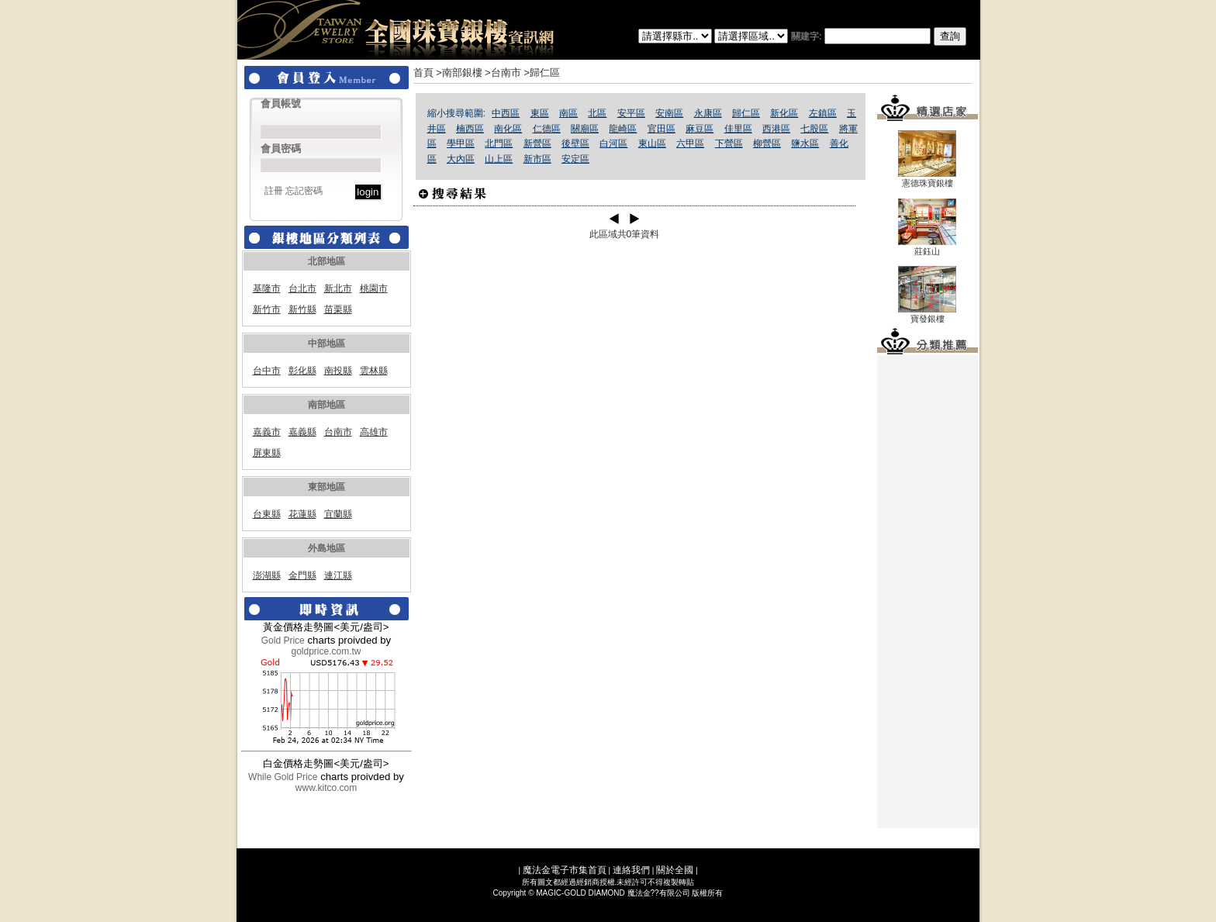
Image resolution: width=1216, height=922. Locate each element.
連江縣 (338, 575)
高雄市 (374, 431)
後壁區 (575, 143)
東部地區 (326, 487)
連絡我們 (631, 870)
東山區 (652, 143)
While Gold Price (282, 777)
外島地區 (326, 548)
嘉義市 (267, 431)
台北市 (302, 288)
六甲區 (690, 143)
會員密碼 (281, 148)
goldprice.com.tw (326, 651)
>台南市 (503, 72)
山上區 (499, 159)
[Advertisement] (927, 591)
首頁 (423, 72)
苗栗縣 (338, 309)
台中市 (267, 370)
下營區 (729, 143)
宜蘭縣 (338, 514)
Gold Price (283, 640)
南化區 (508, 128)
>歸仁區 (541, 72)
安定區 (575, 159)
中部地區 (326, 343)
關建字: (878, 36)
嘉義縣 (302, 431)
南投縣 (338, 370)
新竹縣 (302, 309)
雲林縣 (374, 370)
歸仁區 (746, 113)
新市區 (537, 159)
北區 (597, 113)
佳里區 (738, 128)
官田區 (661, 128)
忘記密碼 (304, 190)
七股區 (814, 128)
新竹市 (267, 309)
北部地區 (326, 261)
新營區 (537, 143)
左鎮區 (823, 113)
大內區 (461, 159)
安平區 (631, 113)
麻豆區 (699, 128)
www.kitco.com (326, 787)
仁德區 (547, 128)
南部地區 (326, 404)
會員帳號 (281, 103)
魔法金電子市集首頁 (564, 870)
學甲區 (461, 143)
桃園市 (374, 288)
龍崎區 (623, 128)
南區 (568, 113)
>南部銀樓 (459, 72)
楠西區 (470, 128)
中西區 (506, 113)
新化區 (784, 113)
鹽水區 (805, 143)
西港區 (776, 128)
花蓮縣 (302, 514)
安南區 (669, 113)
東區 (539, 113)
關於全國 (674, 870)
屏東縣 (267, 452)
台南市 (338, 431)
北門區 (499, 143)
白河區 (613, 143)
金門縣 (302, 575)
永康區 (708, 113)
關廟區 (585, 128)
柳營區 (767, 143)
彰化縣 (302, 370)
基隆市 (267, 288)
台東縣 (267, 514)
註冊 (273, 190)
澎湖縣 (267, 575)
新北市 (338, 288)
